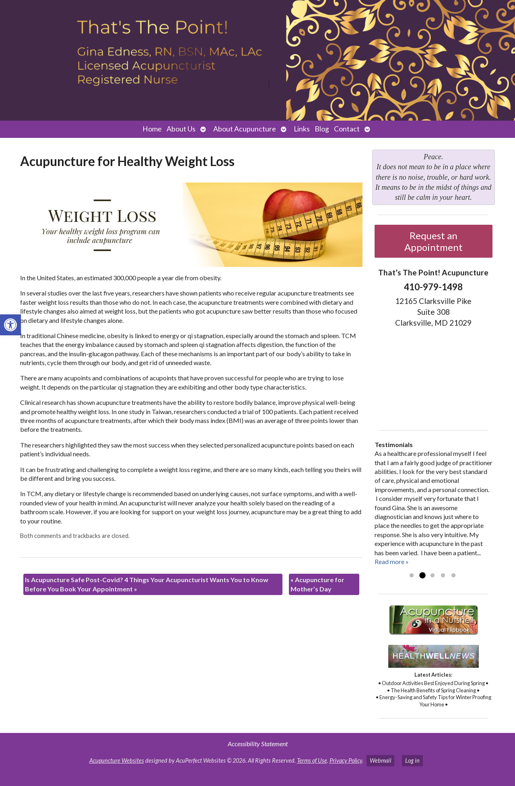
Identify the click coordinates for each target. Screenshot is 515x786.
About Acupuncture (244, 129)
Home (152, 129)
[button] (10, 324)
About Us (181, 129)
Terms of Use (312, 760)
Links (302, 129)
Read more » (392, 561)
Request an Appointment (433, 241)
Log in (412, 760)
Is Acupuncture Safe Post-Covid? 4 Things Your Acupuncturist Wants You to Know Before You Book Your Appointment (146, 584)
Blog (322, 129)
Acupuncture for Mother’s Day (317, 584)
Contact (347, 129)
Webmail (380, 760)
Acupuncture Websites (116, 760)
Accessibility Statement (258, 743)
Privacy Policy (346, 760)
